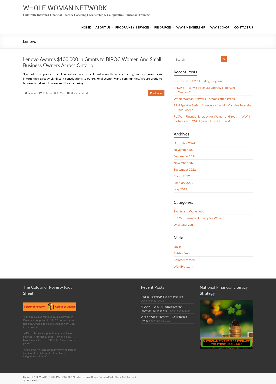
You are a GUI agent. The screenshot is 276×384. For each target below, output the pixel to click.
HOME (86, 27)
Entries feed (182, 253)
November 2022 (184, 163)
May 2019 (180, 189)
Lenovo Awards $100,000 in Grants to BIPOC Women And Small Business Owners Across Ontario (92, 62)
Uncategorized (79, 93)
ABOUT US (103, 27)
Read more (156, 93)
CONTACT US (243, 27)
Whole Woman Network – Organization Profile (205, 98)
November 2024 (184, 149)
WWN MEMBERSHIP (191, 27)
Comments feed (184, 260)
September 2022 (185, 169)
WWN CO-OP (220, 27)
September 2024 (185, 156)
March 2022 (182, 176)
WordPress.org (183, 266)
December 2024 (184, 143)
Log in (178, 246)
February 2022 (183, 182)
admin (32, 93)
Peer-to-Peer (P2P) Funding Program (198, 81)
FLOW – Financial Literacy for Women (199, 218)
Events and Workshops (189, 211)
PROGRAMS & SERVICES (132, 27)
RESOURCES (163, 27)
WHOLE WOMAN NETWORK (65, 8)
